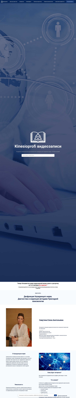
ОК (55, 395)
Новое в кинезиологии (48, 1)
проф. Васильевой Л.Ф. (59, 1)
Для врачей (5, 1)
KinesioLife (22, 1)
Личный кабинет (70, 1)
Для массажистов (13, 1)
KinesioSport (28, 1)
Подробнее (46, 395)
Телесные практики (38, 1)
